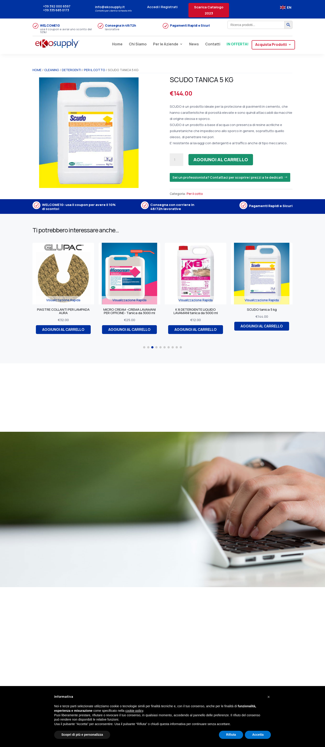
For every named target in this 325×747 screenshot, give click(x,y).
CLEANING (51, 70)
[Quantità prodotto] (176, 159)
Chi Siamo (138, 44)
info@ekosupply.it (110, 7)
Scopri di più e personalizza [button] (82, 734)
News (194, 44)
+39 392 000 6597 (56, 6)
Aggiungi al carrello (220, 159)
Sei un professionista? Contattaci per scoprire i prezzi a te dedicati (227, 177)
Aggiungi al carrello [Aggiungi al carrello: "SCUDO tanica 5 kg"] (263, 326)
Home (117, 44)
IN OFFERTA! (237, 44)
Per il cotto (94, 70)
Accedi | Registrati (162, 7)
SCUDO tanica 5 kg (263, 309)
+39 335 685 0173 (56, 10)
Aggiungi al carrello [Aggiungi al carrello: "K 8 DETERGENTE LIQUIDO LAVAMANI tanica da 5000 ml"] (197, 329)
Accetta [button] (258, 734)
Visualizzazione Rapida (65, 300)
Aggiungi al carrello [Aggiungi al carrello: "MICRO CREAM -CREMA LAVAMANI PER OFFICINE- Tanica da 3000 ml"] (131, 329)
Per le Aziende (165, 44)
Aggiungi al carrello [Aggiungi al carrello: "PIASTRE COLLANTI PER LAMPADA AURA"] (65, 329)
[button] (144, 347)
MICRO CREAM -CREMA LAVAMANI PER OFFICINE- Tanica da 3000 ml (131, 311)
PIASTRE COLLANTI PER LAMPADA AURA (65, 311)
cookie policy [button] (134, 710)
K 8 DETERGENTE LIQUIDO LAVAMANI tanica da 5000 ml (197, 311)
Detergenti (71, 70)
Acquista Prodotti (271, 45)
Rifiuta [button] (231, 734)
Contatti (212, 44)
